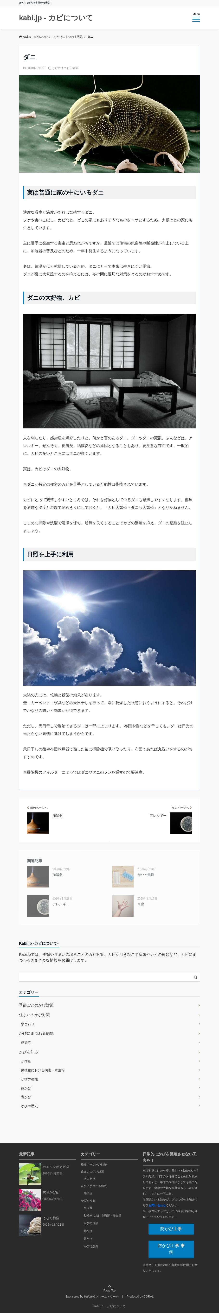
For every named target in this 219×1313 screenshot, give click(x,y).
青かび (26, 1097)
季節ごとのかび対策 (36, 1005)
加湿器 (57, 875)
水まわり (27, 1024)
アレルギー (60, 904)
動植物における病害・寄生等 (43, 1070)
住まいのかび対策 (34, 1015)
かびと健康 (145, 875)
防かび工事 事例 (171, 1249)
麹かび (26, 1088)
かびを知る (28, 1052)
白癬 (140, 904)
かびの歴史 (29, 1106)
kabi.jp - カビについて (56, 17)
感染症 (26, 1043)
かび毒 (26, 1061)
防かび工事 (171, 1228)
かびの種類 (29, 1079)
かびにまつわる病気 (65, 68)
